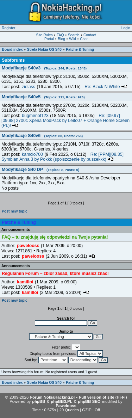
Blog (61, 39)
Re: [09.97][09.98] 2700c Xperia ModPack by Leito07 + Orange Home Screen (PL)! (65, 120)
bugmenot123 (35, 115)
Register (8, 28)
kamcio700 (32, 154)
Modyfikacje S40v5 (43, 96)
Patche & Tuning (80, 49)
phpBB (38, 401)
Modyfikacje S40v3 (44, 68)
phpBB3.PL (61, 401)
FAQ (60, 35)
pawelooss (28, 245)
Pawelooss (66, 406)
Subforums (13, 60)
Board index (12, 49)
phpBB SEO (89, 401)
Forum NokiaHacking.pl (52, 397)
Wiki (72, 39)
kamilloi (25, 281)
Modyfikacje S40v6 (42, 135)
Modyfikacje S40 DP (40, 169)
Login (125, 28)
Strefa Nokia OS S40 (44, 49)
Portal (49, 39)
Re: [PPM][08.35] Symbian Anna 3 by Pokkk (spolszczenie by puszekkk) (62, 157)
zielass (28, 86)
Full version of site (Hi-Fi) (103, 397)
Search (74, 35)
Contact (89, 35)
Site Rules (44, 35)
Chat (84, 39)
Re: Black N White (105, 86)
